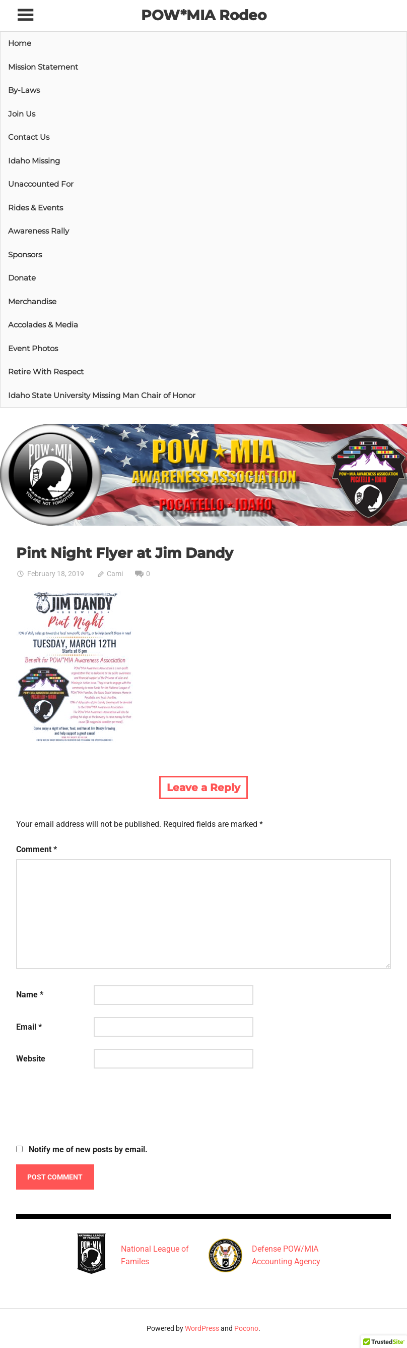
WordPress (202, 1328)
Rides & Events (35, 207)
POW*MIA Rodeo (203, 15)
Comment (36, 849)
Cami (115, 574)
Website (30, 1058)
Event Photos (33, 348)
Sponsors (25, 254)
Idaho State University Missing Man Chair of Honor (101, 395)
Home (19, 43)
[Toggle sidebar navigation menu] (25, 15)
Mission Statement (43, 67)
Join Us (21, 114)
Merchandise (32, 301)
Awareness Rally (38, 231)
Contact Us (28, 137)
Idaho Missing (34, 160)
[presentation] (92, 1108)
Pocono (246, 1328)
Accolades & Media (43, 324)
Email (29, 1027)
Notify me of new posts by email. (88, 1149)
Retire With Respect (46, 371)
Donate (22, 278)
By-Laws (24, 90)
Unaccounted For (41, 184)
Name (29, 994)
